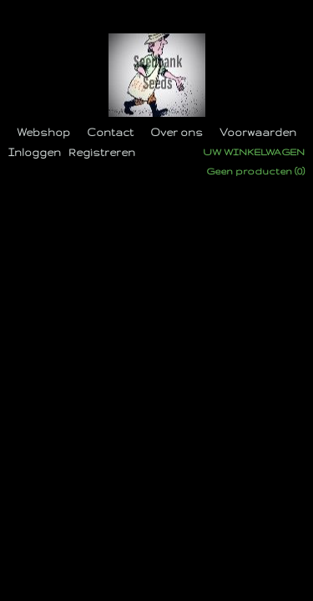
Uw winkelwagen (254, 152)
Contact (110, 132)
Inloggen (34, 152)
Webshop (43, 132)
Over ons (176, 132)
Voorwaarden (258, 132)
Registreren (101, 152)
